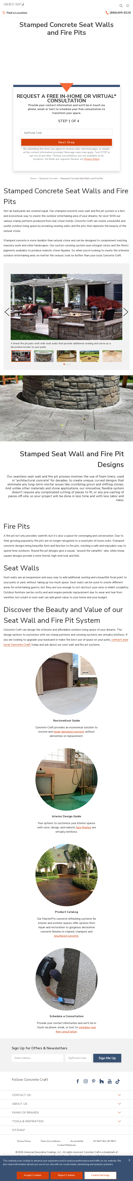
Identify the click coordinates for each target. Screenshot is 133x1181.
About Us (66, 1104)
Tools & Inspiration (66, 1121)
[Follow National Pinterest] (93, 1081)
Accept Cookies (33, 1175)
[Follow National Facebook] (77, 1081)
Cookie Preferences (66, 1145)
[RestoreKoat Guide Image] (66, 684)
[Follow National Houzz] (101, 1081)
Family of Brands (66, 1113)
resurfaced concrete (66, 936)
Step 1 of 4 (68, 121)
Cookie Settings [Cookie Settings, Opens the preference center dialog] (100, 1175)
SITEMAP (18, 1130)
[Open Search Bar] (121, 5)
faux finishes (83, 827)
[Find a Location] (14, 12)
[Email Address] (37, 1058)
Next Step (66, 142)
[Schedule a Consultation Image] (66, 979)
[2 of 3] (66, 364)
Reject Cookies (66, 1175)
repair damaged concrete (68, 732)
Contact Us (66, 1095)
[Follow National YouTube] (109, 1081)
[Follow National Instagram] (85, 1081)
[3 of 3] (69, 364)
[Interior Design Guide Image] (66, 779)
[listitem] (21, 356)
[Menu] (127, 6)
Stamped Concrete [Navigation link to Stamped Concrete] (48, 178)
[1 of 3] (64, 364)
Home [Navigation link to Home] (33, 178)
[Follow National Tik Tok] (117, 1081)
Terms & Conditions (51, 1141)
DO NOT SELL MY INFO (104, 1141)
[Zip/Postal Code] (66, 132)
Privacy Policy (91, 159)
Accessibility (77, 1141)
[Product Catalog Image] (66, 875)
